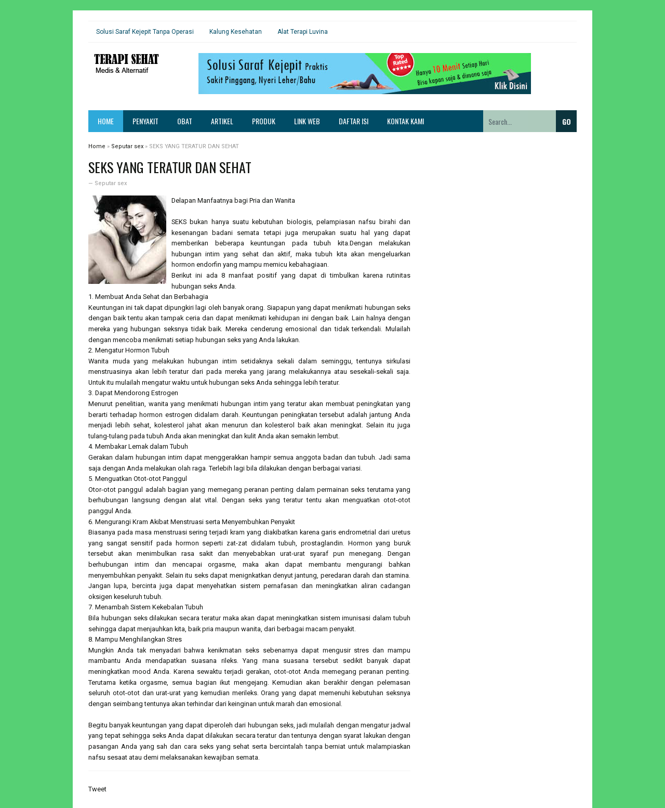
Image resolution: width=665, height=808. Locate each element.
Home (106, 120)
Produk (263, 120)
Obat (184, 120)
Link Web (307, 120)
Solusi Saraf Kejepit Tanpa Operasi (145, 31)
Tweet (97, 789)
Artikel (222, 120)
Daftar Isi (353, 120)
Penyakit (145, 120)
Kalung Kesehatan (235, 31)
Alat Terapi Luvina (302, 31)
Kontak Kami (405, 120)
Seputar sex (111, 183)
